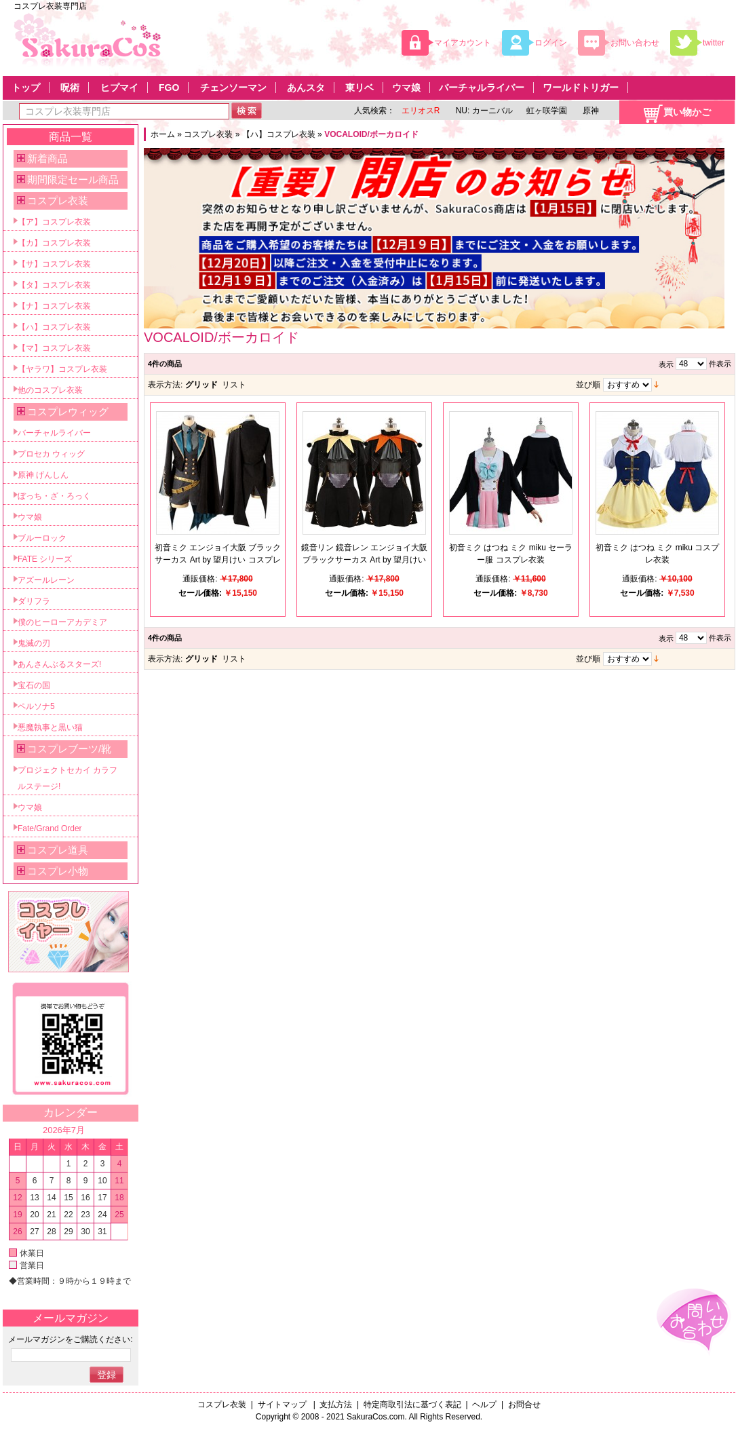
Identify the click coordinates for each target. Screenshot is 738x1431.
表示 (666, 364)
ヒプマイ (119, 87)
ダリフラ (34, 601)
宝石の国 (34, 685)
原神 (590, 110)
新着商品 (47, 158)
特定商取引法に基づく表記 (412, 1404)
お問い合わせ (634, 42)
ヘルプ (484, 1404)
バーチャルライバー (481, 87)
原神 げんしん (43, 475)
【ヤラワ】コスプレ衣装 (62, 369)
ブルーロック (42, 538)
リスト (234, 384)
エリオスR (421, 110)
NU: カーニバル (482, 110)
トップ (26, 87)
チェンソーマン (233, 87)
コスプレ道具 (57, 850)
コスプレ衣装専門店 (50, 6)
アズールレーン (46, 580)
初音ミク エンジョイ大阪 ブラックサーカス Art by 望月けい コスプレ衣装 (218, 560)
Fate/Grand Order (50, 828)
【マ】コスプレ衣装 (54, 348)
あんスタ (306, 87)
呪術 (69, 87)
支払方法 (335, 1404)
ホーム (163, 134)
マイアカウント (462, 42)
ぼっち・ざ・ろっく (54, 496)
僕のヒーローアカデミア (62, 622)
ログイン (551, 42)
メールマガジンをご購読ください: (70, 1339)
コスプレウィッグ (68, 411)
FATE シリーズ (45, 559)
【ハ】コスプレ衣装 (278, 134)
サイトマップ (283, 1404)
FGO (169, 87)
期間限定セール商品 (73, 179)
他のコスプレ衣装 (50, 390)
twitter (713, 42)
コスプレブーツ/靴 (69, 749)
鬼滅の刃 (34, 643)
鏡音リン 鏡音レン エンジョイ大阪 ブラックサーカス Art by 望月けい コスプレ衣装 (364, 560)
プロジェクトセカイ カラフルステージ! (67, 778)
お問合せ (524, 1404)
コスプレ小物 (57, 871)
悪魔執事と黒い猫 (50, 727)
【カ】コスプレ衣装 (54, 243)
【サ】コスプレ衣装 (54, 264)
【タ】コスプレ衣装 (54, 285)
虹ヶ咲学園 (546, 110)
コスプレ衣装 (208, 134)
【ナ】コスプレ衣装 (54, 306)
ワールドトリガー (581, 87)
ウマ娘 (406, 87)
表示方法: (165, 384)
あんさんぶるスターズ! (59, 664)
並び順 (588, 384)
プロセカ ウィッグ (51, 454)
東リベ (359, 87)
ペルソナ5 (36, 706)
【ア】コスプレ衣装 (54, 222)
